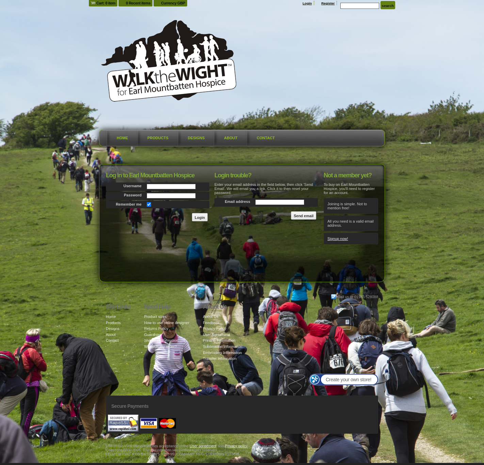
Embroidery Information (222, 353)
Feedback (211, 323)
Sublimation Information (222, 346)
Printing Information (219, 340)
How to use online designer (166, 323)
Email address (237, 201)
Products (157, 138)
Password (133, 195)
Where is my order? (160, 346)
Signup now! (337, 239)
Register (328, 3)
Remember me (129, 204)
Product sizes (155, 317)
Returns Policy (156, 328)
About (230, 138)
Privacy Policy (214, 328)
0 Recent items (138, 3)
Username (133, 186)
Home (122, 138)
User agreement (203, 446)
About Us (210, 317)
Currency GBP (173, 3)
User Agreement (216, 335)
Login (307, 3)
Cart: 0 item (105, 3)
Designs (196, 138)
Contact (266, 138)
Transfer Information (220, 358)
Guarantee (153, 335)
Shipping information (161, 340)
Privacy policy (236, 446)
